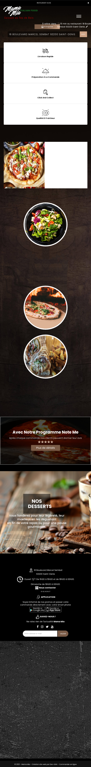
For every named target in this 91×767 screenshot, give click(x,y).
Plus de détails (45, 448)
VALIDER (63, 634)
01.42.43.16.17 (45, 591)
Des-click (53, 764)
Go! (83, 34)
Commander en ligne (68, 764)
